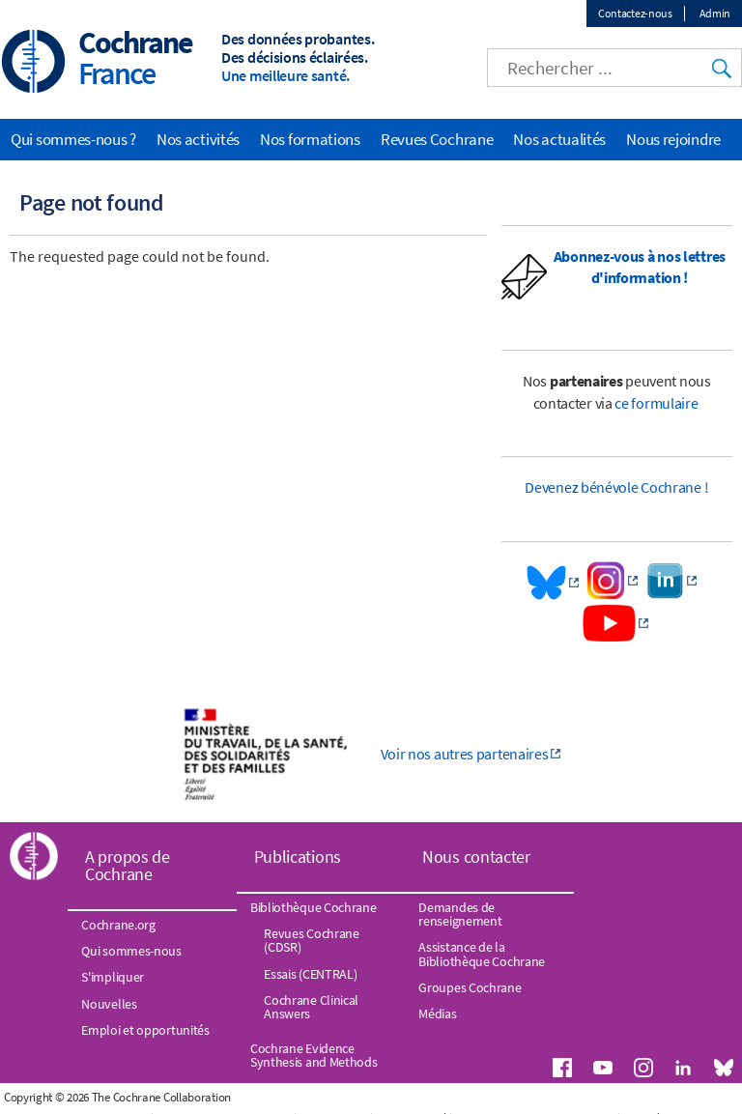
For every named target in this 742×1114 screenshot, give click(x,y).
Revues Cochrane (437, 139)
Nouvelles (108, 1004)
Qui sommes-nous (131, 950)
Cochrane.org (118, 924)
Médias (437, 1013)
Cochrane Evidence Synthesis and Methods (314, 1055)
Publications (297, 856)
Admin (715, 13)
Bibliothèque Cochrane (313, 907)
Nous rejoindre (673, 139)
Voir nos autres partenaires (465, 753)
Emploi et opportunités (145, 1030)
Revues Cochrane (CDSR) (311, 940)
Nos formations (310, 139)
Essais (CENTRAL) (310, 974)
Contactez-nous (635, 13)
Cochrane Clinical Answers (311, 1006)
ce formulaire (657, 403)
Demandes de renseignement (459, 914)
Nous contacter (476, 856)
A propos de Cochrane (127, 865)
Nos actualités (559, 139)
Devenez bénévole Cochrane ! (616, 487)
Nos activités (198, 139)
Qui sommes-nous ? (73, 139)
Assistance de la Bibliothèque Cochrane (481, 953)
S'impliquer (112, 976)
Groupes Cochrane (469, 987)
